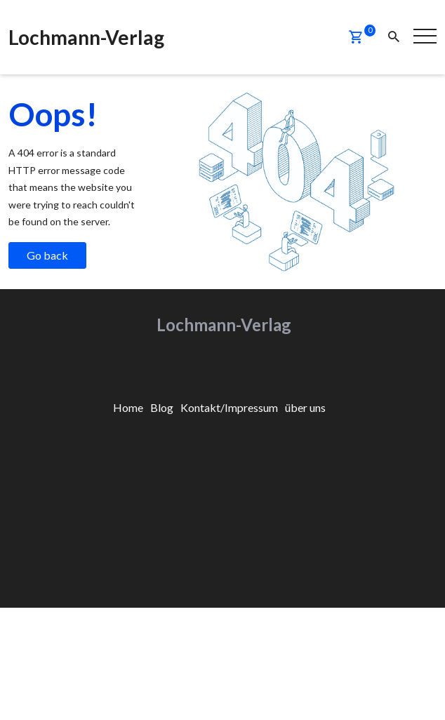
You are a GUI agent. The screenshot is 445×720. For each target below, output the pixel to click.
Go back (47, 254)
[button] (356, 37)
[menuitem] (128, 407)
